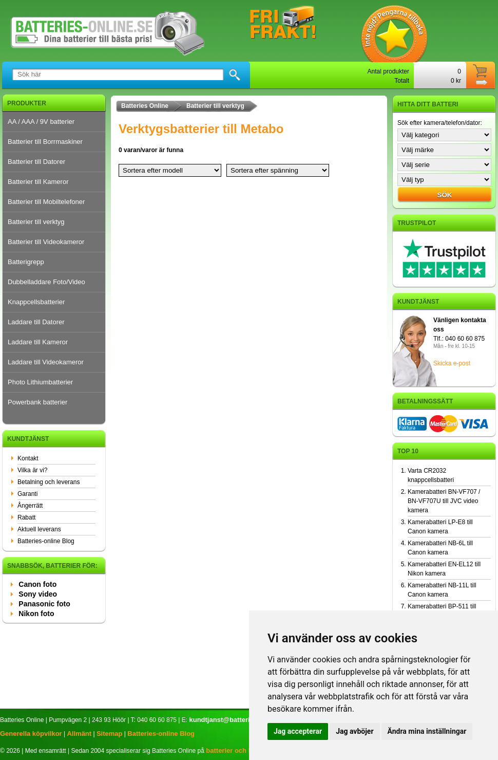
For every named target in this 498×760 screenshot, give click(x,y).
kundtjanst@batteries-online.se (238, 720)
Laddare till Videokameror (46, 362)
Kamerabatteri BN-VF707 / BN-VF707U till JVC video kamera (444, 501)
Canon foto (37, 584)
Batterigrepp (26, 262)
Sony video (37, 594)
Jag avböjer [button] (354, 731)
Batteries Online (144, 105)
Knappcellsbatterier (36, 302)
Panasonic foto (44, 604)
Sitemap (110, 733)
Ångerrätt (30, 505)
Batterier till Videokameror (46, 242)
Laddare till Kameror (38, 342)
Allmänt (79, 733)
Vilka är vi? (32, 470)
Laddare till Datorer (36, 322)
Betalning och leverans (48, 482)
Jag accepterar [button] (298, 731)
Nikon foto (36, 613)
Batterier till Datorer (36, 161)
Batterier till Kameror (38, 182)
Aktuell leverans (39, 529)
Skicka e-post (451, 363)
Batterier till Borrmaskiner (45, 141)
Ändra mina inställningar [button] (427, 731)
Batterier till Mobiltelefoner (46, 202)
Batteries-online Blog (45, 541)
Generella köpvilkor (31, 733)
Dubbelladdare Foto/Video (46, 282)
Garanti (27, 493)
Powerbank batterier (37, 402)
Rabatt (26, 517)
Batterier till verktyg (36, 222)
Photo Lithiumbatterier (40, 382)
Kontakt (28, 458)
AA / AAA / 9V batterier (41, 121)
